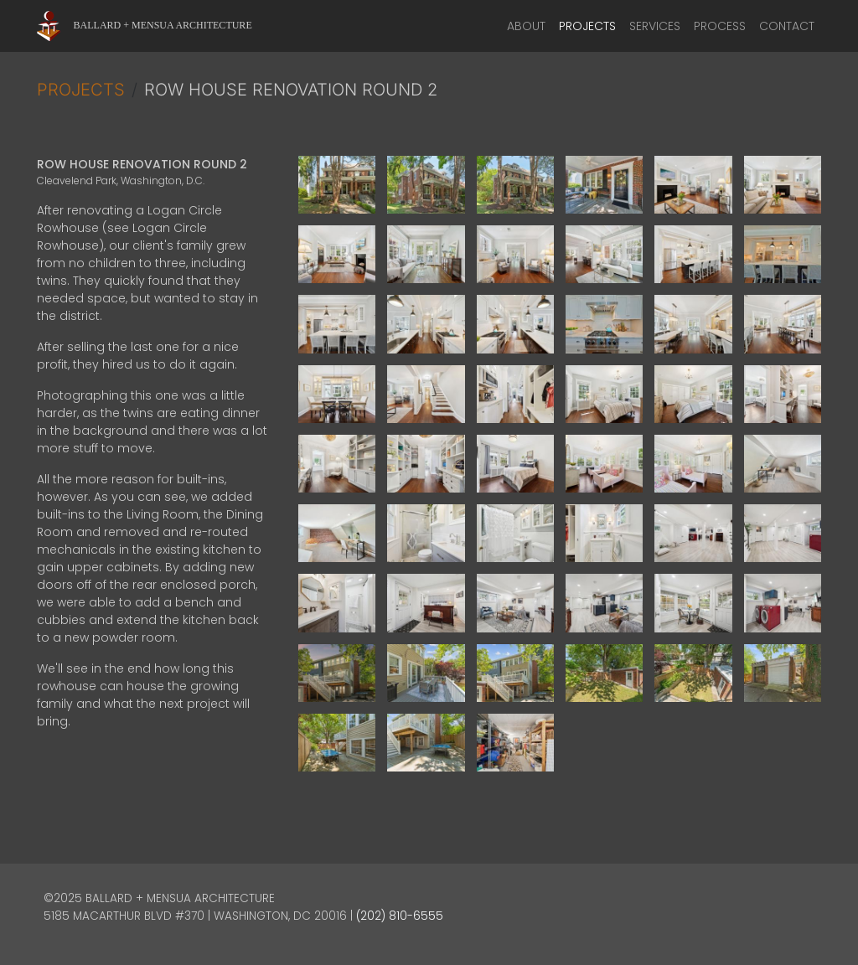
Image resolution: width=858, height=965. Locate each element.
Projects (587, 26)
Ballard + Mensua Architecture (163, 25)
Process (720, 26)
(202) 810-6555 (399, 916)
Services (654, 26)
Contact (786, 26)
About (526, 26)
